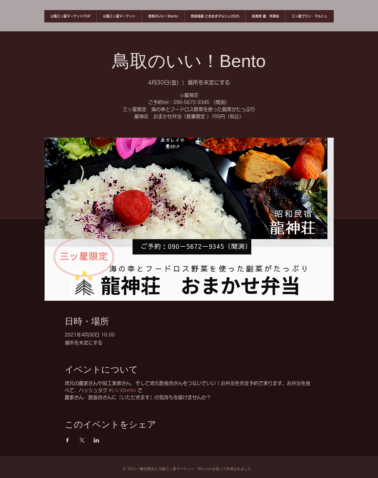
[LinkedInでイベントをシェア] (96, 440)
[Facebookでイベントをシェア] (67, 440)
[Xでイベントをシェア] (82, 440)
